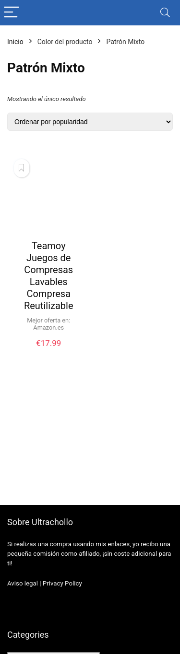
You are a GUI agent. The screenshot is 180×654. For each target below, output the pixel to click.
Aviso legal (22, 583)
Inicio (15, 42)
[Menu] (11, 12)
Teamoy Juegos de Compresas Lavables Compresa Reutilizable (48, 275)
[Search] (165, 12)
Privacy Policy (62, 583)
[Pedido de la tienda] (90, 122)
